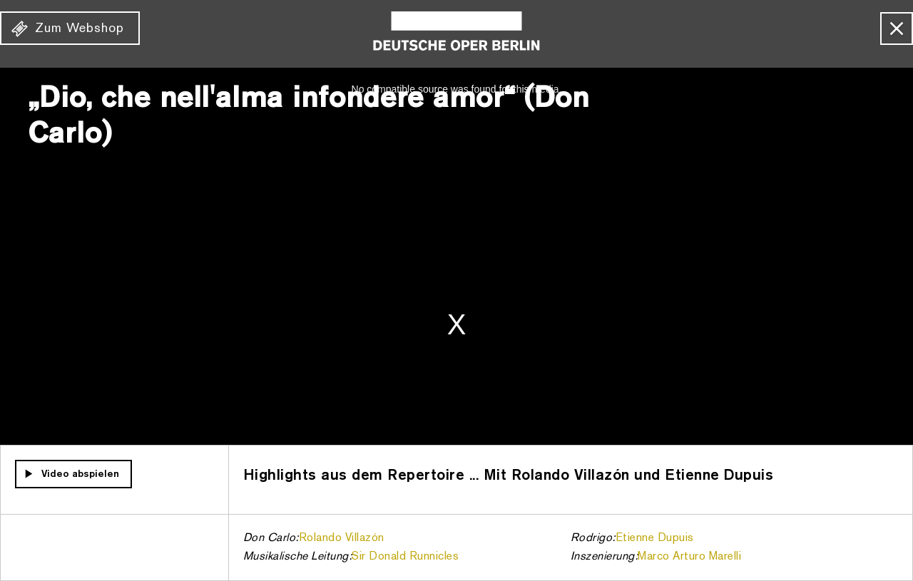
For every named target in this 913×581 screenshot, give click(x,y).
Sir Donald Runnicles (405, 556)
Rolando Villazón (341, 538)
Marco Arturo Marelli (689, 556)
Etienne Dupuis (655, 538)
